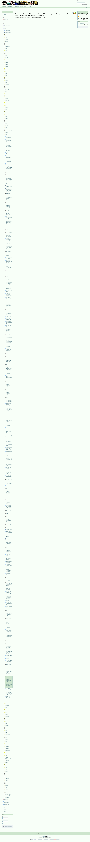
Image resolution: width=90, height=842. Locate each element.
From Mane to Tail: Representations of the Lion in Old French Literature (9, 481)
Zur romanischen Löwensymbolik (9, 137)
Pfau (6, 728)
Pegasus (7, 725)
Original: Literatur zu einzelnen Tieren (8, 795)
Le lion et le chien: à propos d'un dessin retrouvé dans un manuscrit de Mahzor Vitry (9, 305)
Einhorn (6, 64)
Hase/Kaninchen (8, 102)
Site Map (78, 0)
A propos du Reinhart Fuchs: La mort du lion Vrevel (9, 698)
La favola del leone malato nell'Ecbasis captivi (8, 501)
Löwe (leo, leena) (9, 529)
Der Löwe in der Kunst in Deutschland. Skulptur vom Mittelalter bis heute (9, 470)
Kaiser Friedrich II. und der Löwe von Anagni (9, 444)
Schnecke (7, 752)
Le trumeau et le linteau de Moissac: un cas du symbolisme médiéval (9, 378)
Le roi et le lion (8, 172)
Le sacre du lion (9, 538)
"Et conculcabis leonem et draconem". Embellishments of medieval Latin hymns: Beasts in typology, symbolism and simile (9, 408)
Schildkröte (7, 746)
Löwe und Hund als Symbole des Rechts (9, 272)
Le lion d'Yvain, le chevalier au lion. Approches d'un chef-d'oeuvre (9, 234)
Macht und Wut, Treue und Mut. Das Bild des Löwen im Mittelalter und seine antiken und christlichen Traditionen (9, 623)
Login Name (4, 816)
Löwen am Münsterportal (8, 319)
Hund (6, 109)
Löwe (27, 8)
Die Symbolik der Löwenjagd (9, 562)
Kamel (6, 118)
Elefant (6, 68)
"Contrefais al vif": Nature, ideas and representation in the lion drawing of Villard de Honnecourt (9, 167)
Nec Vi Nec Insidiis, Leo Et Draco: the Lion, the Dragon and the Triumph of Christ (9, 613)
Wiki (21, 6)
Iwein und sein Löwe (8, 525)
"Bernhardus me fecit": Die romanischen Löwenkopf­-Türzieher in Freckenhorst (9, 158)
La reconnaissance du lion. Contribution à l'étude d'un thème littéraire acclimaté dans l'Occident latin (9, 179)
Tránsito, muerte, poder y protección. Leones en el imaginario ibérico (9, 550)
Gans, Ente (7, 89)
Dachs (6, 53)
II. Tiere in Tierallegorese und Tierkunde (7, 21)
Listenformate (6, 804)
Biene (6, 50)
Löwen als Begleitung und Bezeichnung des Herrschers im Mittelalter (9, 557)
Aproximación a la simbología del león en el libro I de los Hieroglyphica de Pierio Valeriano (9, 671)
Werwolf (6, 780)
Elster (6, 69)
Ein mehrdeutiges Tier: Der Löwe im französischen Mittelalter (9, 253)
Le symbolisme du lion (9, 153)
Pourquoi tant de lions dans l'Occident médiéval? (9, 453)
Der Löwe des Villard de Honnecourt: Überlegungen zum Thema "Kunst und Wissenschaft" (8, 329)
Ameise (6, 39)
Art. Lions (7, 600)
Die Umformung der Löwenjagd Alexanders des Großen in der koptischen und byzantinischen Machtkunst (8, 595)
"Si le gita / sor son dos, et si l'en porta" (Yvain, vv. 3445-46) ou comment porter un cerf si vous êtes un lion (9, 422)
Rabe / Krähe (7, 734)
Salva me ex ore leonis (9, 291)
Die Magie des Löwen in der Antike (8, 665)
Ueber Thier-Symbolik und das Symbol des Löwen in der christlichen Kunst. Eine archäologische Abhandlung (9, 264)
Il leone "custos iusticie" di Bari (8, 415)
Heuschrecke (7, 105)
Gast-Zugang (82, 24)
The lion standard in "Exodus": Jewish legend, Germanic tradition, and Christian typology (9, 432)
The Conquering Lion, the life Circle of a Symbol (9, 579)
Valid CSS (51, 839)
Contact (87, 0)
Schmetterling (7, 750)
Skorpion (7, 760)
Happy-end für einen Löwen (8, 511)
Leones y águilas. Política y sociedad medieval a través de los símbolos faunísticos (9, 542)
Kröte (6, 127)
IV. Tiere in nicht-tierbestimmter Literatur (8, 26)
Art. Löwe (7, 658)
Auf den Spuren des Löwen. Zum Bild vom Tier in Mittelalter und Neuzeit (9, 534)
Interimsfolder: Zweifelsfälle (6, 802)
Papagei (6, 723)
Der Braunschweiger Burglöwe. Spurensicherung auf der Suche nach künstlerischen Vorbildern (9, 369)
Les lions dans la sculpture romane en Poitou (9, 278)
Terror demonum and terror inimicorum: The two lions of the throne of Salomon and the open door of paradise (9, 343)
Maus (6, 707)
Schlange (7, 748)
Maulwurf (7, 705)
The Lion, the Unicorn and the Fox (9, 476)
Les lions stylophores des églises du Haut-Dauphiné (9, 190)
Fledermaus (7, 78)
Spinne (6, 767)
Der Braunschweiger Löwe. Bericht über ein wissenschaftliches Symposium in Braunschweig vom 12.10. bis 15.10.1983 (9, 221)
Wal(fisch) (7, 778)
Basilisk (6, 44)
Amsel (6, 41)
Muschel (6, 714)
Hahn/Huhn (7, 100)
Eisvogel (6, 66)
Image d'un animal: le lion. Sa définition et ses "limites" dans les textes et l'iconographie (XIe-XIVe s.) (9, 197)
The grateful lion (9, 163)
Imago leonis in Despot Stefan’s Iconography (9, 574)
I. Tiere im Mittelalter (7, 17)
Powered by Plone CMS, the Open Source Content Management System (45, 836)
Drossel (6, 59)
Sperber (6, 764)
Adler (6, 35)
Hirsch (6, 107)
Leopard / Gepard (8, 130)
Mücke (6, 712)
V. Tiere (17, 8)
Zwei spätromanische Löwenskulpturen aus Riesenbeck (9, 399)
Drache (6, 57)
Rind (6, 741)
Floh (6, 82)
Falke (6, 75)
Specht (6, 762)
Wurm (6, 789)
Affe (6, 37)
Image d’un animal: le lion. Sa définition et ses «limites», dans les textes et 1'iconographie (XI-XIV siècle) (9, 568)
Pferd (6, 730)
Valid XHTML (45, 839)
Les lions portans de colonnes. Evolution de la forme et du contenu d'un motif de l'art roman (9, 205)
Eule (6, 73)
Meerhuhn (7, 709)
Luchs (6, 703)
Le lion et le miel (9, 427)
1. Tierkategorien (8, 30)
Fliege (6, 80)
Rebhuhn (7, 737)
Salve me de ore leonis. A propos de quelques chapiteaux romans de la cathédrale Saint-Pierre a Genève (9, 492)
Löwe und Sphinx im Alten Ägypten (9, 656)
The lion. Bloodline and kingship (9, 258)
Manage (16, 6)
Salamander (7, 743)
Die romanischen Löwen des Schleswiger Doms (9, 448)
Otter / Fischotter (8, 719)
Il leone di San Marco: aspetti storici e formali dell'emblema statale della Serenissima (8, 359)
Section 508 (33, 839)
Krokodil (6, 125)
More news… (85, 26)
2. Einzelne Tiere (22, 8)
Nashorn (6, 718)
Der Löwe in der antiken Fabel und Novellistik (9, 603)
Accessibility (83, 0)
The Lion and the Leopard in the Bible (9, 661)
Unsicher (7, 797)
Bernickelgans (7, 46)
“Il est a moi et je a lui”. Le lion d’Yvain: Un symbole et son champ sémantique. (9, 519)
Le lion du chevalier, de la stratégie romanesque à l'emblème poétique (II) (8, 384)
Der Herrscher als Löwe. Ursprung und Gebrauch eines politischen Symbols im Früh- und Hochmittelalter (9, 285)
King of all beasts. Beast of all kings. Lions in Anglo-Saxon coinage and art (9, 247)
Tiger (6, 776)
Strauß (6, 771)
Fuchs (6, 87)
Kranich (6, 121)
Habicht (6, 98)
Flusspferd (7, 84)
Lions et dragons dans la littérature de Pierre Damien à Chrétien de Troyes (9, 312)
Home (4, 6)
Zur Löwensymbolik (8, 438)
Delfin (6, 55)
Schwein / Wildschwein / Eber (8, 758)
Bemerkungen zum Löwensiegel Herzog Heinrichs (9, 322)
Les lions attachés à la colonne (9, 230)
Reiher (6, 739)
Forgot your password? (7, 826)
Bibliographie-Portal (20, 3)
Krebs (6, 123)
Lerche (6, 132)
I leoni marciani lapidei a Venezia (9, 354)
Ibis (6, 112)
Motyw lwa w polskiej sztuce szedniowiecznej (9, 294)
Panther (6, 721)
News (25, 6)
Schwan (6, 755)
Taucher (6, 774)
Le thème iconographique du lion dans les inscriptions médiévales (9, 241)
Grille (6, 96)
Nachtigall (7, 716)
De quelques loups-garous (8, 441)
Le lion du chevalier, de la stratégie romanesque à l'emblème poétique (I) (8, 392)
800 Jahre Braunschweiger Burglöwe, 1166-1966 (9, 299)
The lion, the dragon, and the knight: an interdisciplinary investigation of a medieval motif (9, 691)
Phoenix (6, 732)
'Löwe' (7, 485)
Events (30, 6)
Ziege (6, 792)
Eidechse (7, 62)
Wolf (6, 787)
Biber (6, 48)
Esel (6, 71)
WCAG (39, 839)
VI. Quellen (6, 799)
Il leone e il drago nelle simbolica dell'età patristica (9, 336)
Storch (6, 769)
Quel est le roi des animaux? (9, 641)
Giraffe (6, 93)
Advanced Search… (85, 4)
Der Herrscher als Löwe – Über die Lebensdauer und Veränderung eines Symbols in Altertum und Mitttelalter (9, 586)
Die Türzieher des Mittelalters (9, 514)
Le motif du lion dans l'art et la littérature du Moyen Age (8, 212)
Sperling (6, 765)
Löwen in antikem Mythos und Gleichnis (9, 607)
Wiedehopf (7, 783)
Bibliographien (9, 6)
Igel (6, 114)
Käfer (6, 116)
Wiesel (6, 785)
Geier (6, 91)
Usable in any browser (57, 839)
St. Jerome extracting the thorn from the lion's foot (8, 350)
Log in (87, 7)
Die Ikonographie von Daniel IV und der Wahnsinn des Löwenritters (9, 507)
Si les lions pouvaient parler (9, 186)
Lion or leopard (8, 316)
